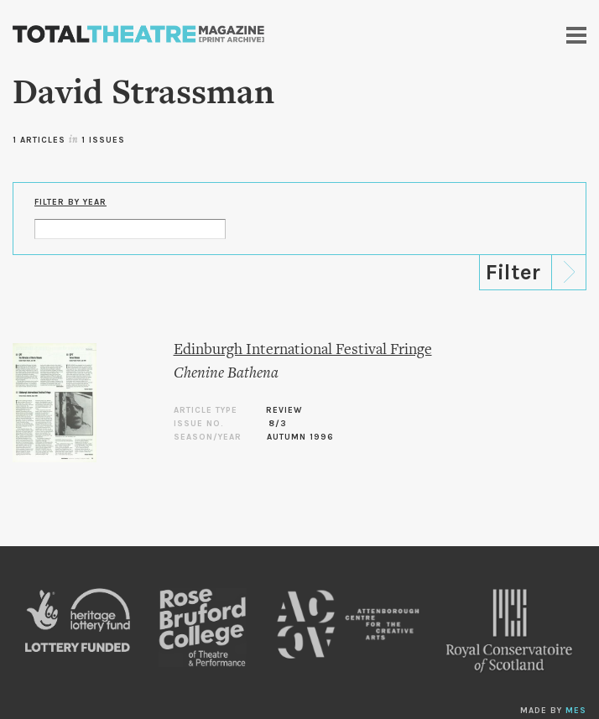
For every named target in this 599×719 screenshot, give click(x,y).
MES (575, 711)
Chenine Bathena (226, 374)
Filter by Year (70, 202)
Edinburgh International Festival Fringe (303, 350)
